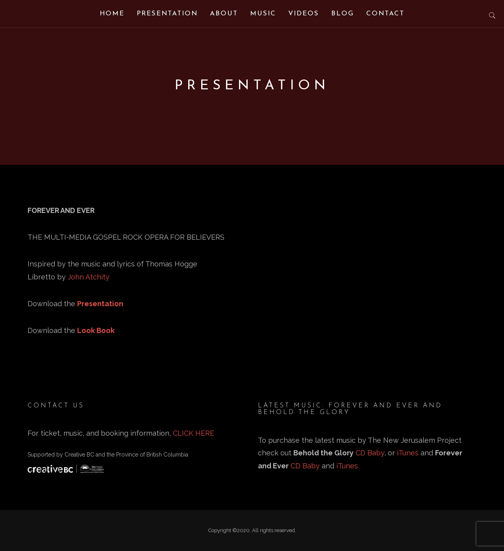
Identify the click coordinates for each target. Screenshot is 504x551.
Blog (342, 13)
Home (112, 13)
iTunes (408, 453)
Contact (385, 13)
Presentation (167, 13)
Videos (303, 13)
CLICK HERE (193, 433)
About (224, 13)
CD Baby (370, 453)
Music (263, 13)
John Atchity (88, 277)
